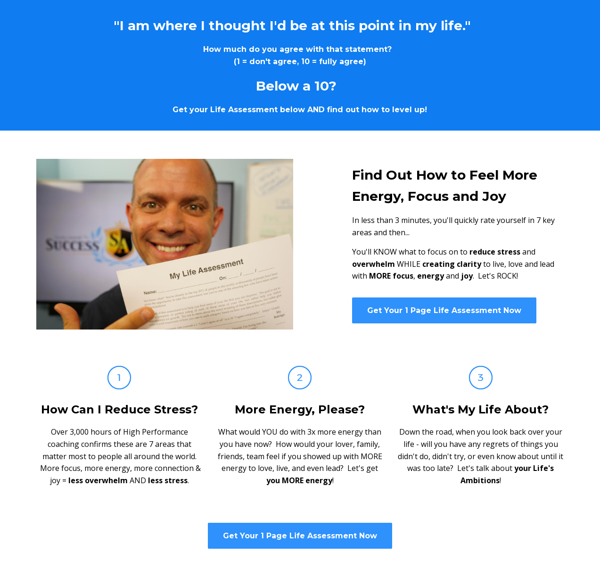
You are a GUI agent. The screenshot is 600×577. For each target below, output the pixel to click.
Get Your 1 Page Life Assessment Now (444, 310)
